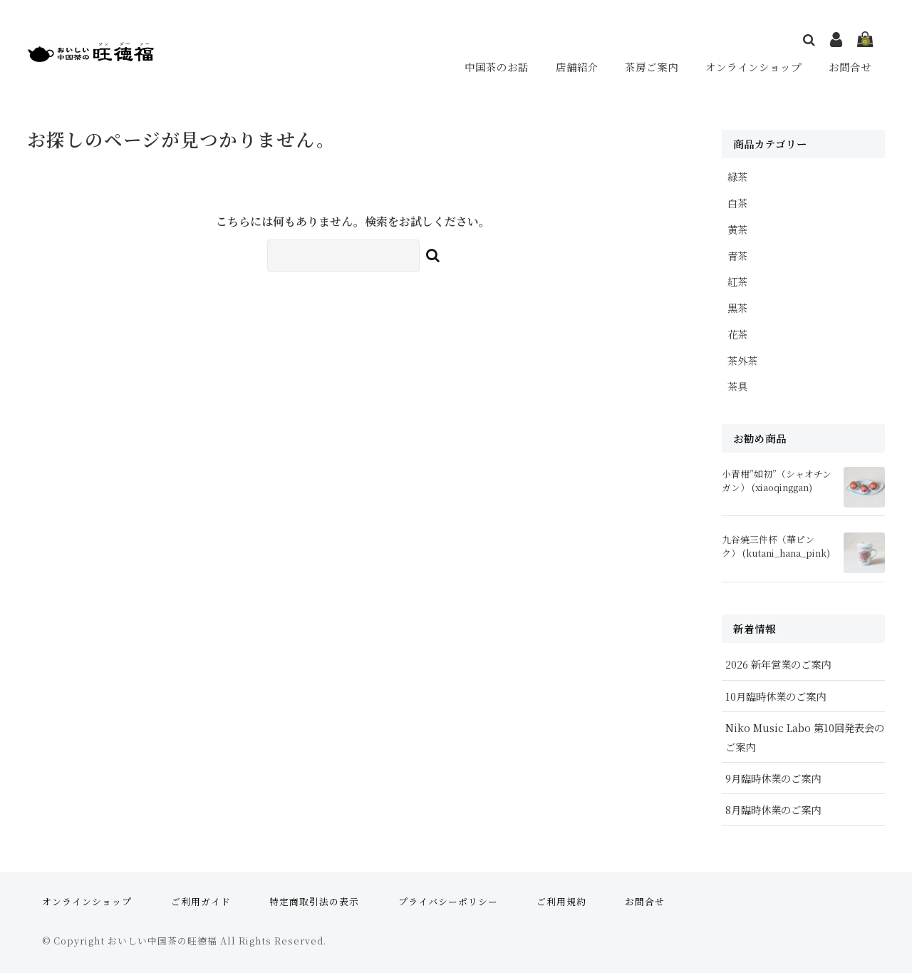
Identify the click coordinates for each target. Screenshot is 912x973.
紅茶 (737, 281)
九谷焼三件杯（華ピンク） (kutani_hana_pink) (776, 546)
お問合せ (851, 66)
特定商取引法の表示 (314, 901)
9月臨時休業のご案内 (773, 778)
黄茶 (737, 229)
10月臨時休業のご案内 (775, 696)
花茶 (737, 333)
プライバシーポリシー (448, 901)
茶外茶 (742, 360)
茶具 (737, 386)
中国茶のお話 (497, 66)
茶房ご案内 (651, 66)
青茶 (737, 255)
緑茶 (737, 176)
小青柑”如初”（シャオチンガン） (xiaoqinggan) (776, 480)
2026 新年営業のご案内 (778, 664)
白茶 (737, 202)
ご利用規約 (561, 901)
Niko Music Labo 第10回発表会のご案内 (804, 737)
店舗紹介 (577, 66)
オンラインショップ (754, 66)
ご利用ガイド (201, 901)
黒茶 (737, 307)
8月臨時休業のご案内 (773, 809)
